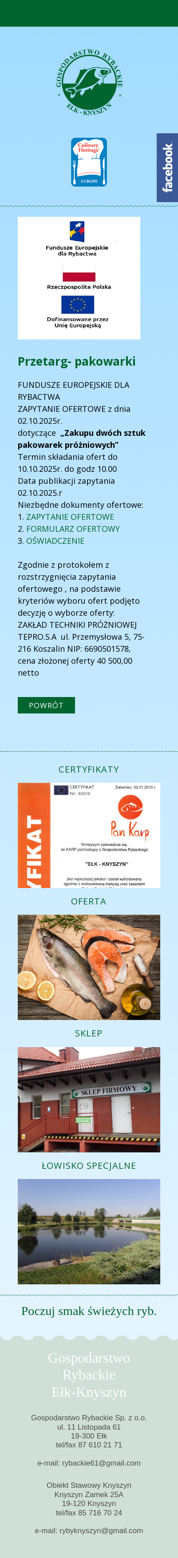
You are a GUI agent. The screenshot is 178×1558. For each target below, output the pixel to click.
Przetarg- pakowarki (77, 361)
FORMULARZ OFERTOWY (72, 528)
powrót (46, 705)
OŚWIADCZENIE (55, 540)
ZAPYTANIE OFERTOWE (70, 516)
